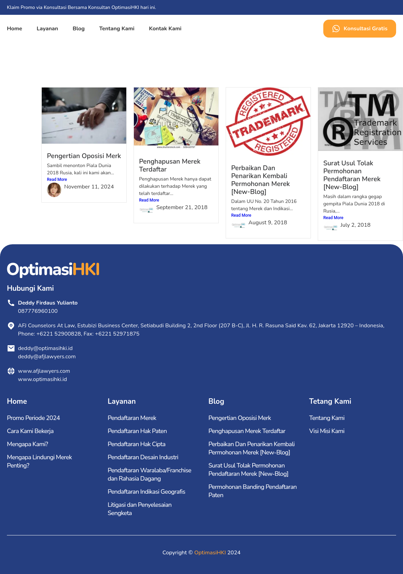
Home (14, 28)
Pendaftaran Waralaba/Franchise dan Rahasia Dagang (149, 474)
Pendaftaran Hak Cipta (136, 444)
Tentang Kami (116, 28)
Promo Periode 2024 (33, 418)
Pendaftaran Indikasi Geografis (146, 492)
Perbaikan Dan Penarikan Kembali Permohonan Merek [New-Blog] (260, 180)
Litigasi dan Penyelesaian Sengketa (139, 509)
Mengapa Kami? (27, 444)
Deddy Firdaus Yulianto (48, 303)
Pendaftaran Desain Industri (143, 457)
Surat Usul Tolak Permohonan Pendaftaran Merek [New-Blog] (352, 175)
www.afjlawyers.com (44, 371)
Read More (57, 179)
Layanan (47, 28)
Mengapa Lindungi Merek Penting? (39, 461)
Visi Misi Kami (326, 431)
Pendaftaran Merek (132, 418)
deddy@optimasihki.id (47, 348)
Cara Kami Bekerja (30, 431)
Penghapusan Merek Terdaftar (169, 165)
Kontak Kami (165, 28)
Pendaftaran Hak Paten (137, 431)
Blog (78, 28)
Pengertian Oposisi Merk (84, 156)
